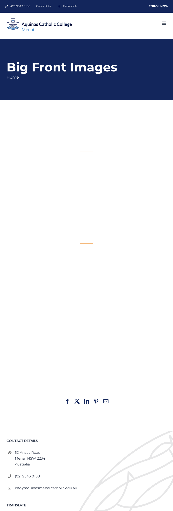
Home (13, 77)
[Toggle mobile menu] (164, 23)
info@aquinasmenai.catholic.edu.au (46, 488)
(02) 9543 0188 (27, 476)
